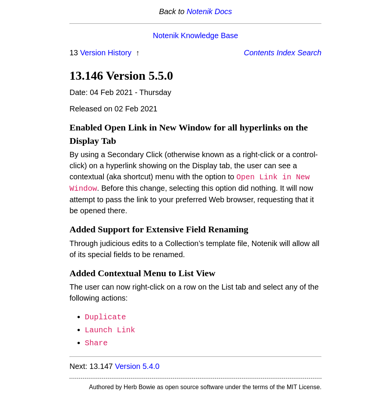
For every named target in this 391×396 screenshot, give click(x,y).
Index (285, 52)
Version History (107, 52)
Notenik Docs (209, 11)
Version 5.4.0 (137, 366)
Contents (259, 52)
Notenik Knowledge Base (195, 35)
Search (309, 52)
